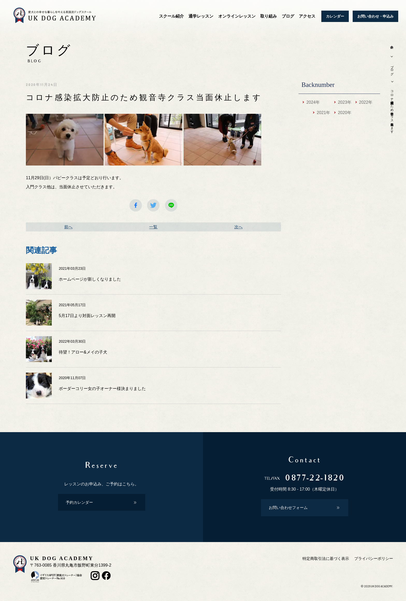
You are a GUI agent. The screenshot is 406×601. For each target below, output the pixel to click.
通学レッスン (201, 16)
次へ (238, 227)
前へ (68, 227)
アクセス (307, 16)
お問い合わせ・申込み (375, 16)
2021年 (323, 112)
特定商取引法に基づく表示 (321, 562)
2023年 (344, 102)
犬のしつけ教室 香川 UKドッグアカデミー (60, 16)
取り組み (268, 16)
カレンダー (335, 16)
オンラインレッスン (237, 16)
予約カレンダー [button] (80, 504)
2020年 (344, 112)
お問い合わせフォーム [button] (289, 510)
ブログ (288, 16)
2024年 (313, 102)
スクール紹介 (171, 16)
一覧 (153, 227)
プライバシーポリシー (372, 562)
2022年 (366, 102)
